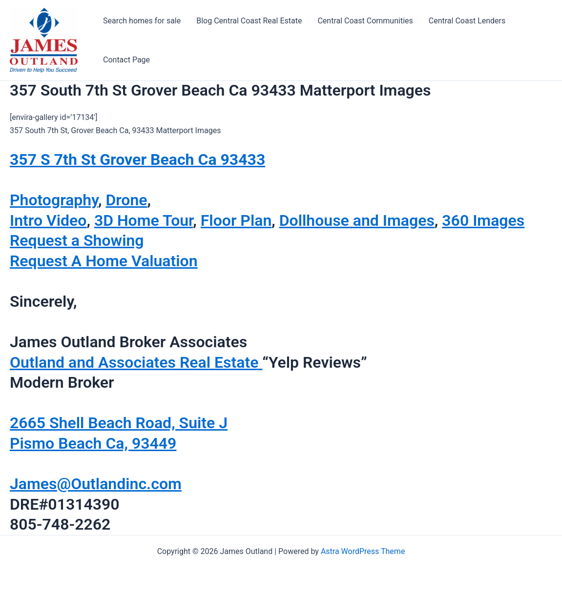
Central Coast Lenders (467, 20)
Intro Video (48, 220)
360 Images (483, 220)
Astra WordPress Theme (363, 551)
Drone (126, 200)
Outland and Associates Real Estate (136, 362)
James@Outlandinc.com (96, 484)
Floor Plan (236, 220)
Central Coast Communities (365, 20)
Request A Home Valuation (104, 261)
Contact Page (126, 59)
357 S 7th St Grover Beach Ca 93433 (137, 159)
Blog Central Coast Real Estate (249, 20)
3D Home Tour (143, 220)
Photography (54, 200)
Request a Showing (77, 240)
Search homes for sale (142, 20)
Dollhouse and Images (357, 220)
